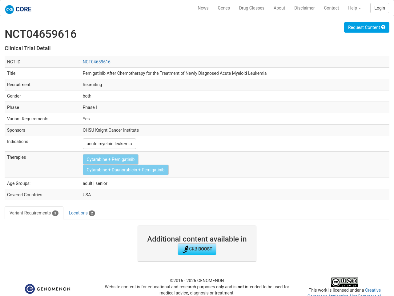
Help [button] (354, 8)
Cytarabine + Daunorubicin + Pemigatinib (126, 169)
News (203, 8)
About (279, 8)
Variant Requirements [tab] (34, 213)
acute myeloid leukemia (109, 143)
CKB (197, 249)
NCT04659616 (97, 61)
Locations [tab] (82, 213)
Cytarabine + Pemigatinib (111, 159)
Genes (224, 8)
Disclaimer (304, 8)
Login (379, 8)
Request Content (366, 27)
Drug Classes (251, 8)
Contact (331, 8)
